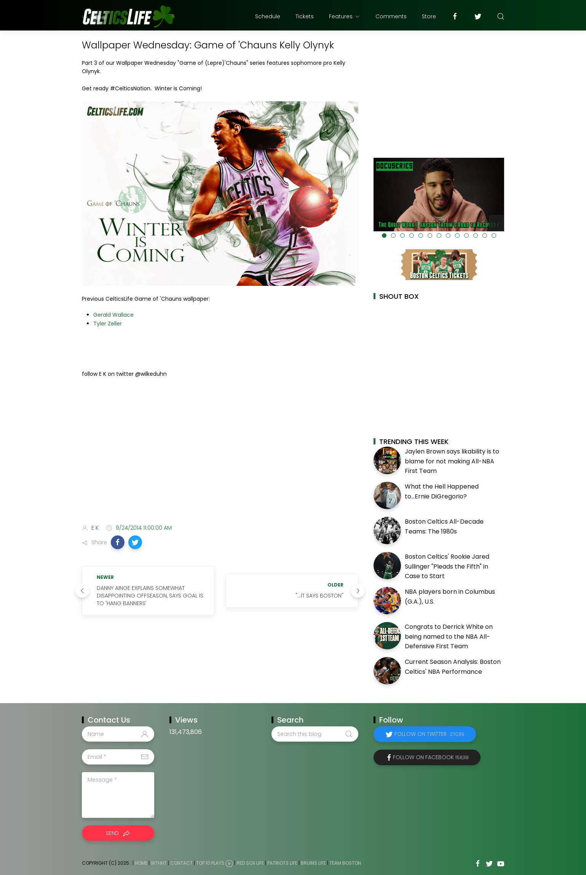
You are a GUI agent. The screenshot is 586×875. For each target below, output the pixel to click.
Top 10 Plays (210, 863)
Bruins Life (313, 863)
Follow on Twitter (429, 734)
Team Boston (345, 863)
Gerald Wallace (113, 315)
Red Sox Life (250, 863)
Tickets (304, 16)
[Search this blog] (314, 734)
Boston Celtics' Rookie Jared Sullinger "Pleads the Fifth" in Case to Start (447, 566)
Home (141, 863)
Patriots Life (282, 863)
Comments (391, 16)
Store (429, 16)
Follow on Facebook (431, 757)
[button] (118, 542)
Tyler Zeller (107, 323)
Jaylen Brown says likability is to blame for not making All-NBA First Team (452, 461)
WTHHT (159, 863)
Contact (181, 863)
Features (344, 16)
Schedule (267, 16)
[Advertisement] (220, 458)
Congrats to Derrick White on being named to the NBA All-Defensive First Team (449, 636)
